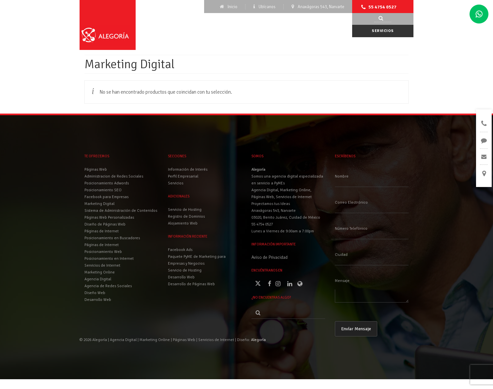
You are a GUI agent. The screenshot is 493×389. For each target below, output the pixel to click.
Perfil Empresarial (183, 176)
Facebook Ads (180, 249)
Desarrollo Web (181, 277)
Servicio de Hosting (185, 270)
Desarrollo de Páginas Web (191, 284)
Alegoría (258, 339)
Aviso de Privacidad (269, 257)
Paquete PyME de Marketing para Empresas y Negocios (197, 260)
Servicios (383, 30)
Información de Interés (187, 169)
